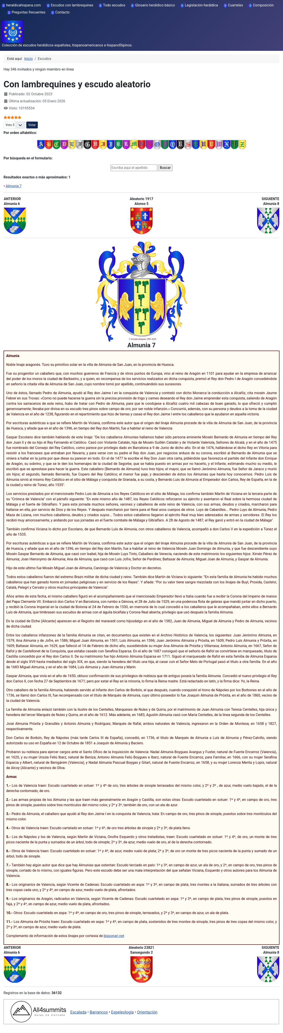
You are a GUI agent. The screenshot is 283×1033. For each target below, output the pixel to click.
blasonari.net (114, 936)
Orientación (147, 1012)
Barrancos (99, 1012)
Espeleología (122, 1012)
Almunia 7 (14, 186)
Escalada (78, 1012)
